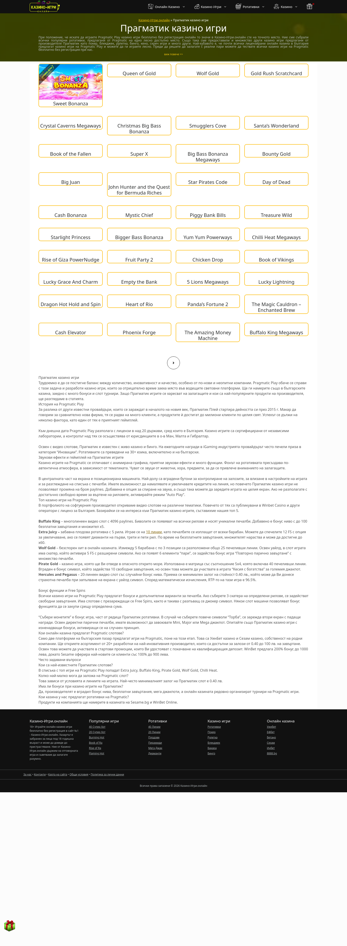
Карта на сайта (57, 774)
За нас (27, 774)
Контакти (40, 774)
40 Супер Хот (97, 727)
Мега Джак (155, 748)
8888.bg (272, 753)
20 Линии (154, 732)
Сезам (271, 743)
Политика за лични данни (107, 774)
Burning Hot (96, 737)
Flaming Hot (96, 753)
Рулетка (213, 737)
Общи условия (78, 774)
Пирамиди (155, 743)
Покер (212, 732)
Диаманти (154, 753)
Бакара (212, 748)
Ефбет (271, 732)
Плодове (154, 737)
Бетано (271, 737)
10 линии (154, 531)
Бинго (211, 753)
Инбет (271, 748)
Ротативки (252, 6)
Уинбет (271, 727)
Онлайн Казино (169, 6)
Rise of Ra (95, 748)
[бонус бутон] (309, 6)
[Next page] (173, 362)
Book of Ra (95, 743)
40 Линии (154, 727)
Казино (288, 6)
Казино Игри (212, 6)
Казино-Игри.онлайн (154, 20)
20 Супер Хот (97, 732)
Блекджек (214, 743)
